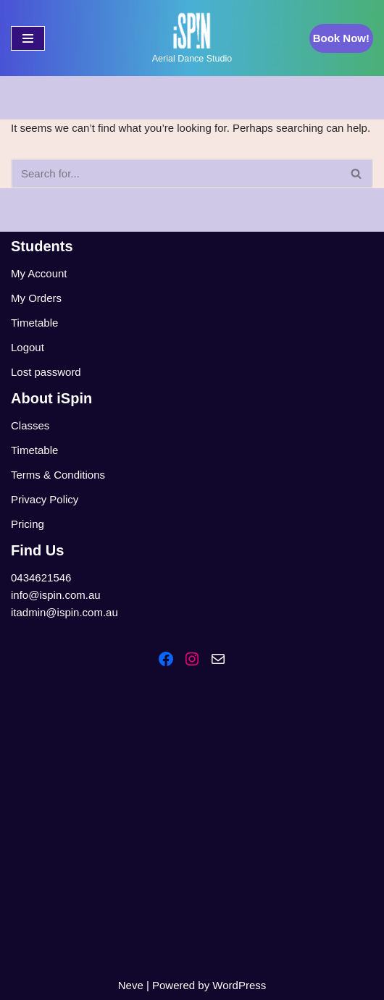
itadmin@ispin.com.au (64, 612)
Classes (30, 425)
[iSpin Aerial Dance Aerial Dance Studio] (192, 38)
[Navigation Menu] (28, 38)
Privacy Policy (44, 499)
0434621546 (41, 577)
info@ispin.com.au (56, 595)
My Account (39, 273)
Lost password (46, 372)
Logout (27, 347)
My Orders (36, 298)
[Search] (176, 173)
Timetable (34, 322)
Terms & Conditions (58, 475)
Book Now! (341, 38)
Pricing (27, 524)
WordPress (239, 985)
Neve (130, 985)
